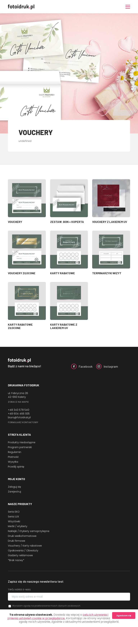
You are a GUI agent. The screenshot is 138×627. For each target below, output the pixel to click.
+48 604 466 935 (19, 413)
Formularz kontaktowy (23, 422)
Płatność (13, 457)
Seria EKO (14, 511)
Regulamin (14, 452)
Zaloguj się (14, 487)
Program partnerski (20, 447)
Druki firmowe (16, 541)
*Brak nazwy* (16, 560)
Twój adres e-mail (19, 589)
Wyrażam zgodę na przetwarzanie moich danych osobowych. (46, 605)
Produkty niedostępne (21, 442)
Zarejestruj (14, 491)
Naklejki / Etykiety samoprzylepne (28, 531)
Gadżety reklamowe (20, 555)
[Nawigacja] (127, 7)
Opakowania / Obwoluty (23, 550)
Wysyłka (13, 462)
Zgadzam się (123, 615)
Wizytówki (14, 521)
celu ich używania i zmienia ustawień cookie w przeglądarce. (57, 616)
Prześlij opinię (16, 466)
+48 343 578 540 (18, 410)
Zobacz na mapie (18, 401)
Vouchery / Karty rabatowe (25, 545)
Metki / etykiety (17, 526)
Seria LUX (13, 516)
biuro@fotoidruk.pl (19, 417)
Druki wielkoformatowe (22, 536)
